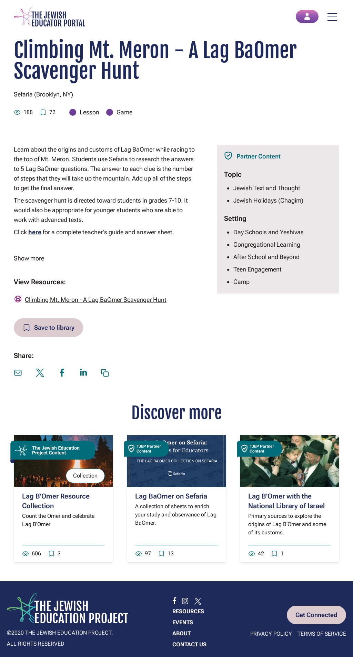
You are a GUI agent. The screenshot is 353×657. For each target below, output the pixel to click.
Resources (188, 611)
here (34, 232)
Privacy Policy (271, 633)
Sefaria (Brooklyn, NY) (43, 94)
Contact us (189, 644)
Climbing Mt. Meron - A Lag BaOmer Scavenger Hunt (96, 299)
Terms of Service (321, 633)
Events (182, 622)
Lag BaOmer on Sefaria (171, 496)
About (181, 633)
